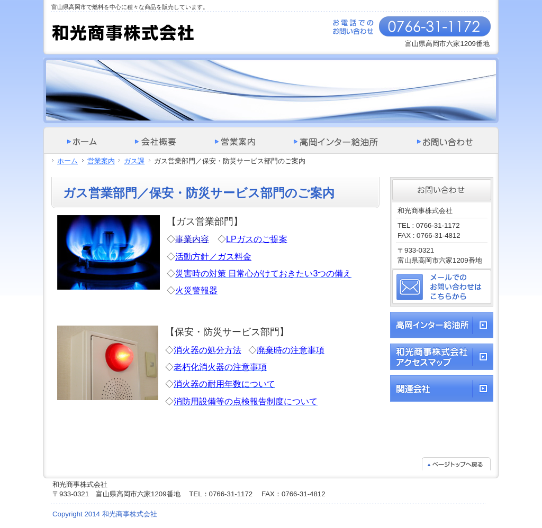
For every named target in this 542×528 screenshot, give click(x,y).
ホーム (67, 161)
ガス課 (134, 161)
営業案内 (101, 161)
